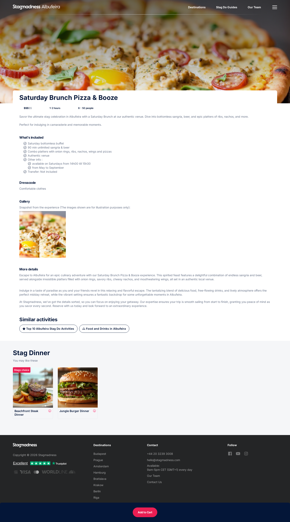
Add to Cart (145, 512)
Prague (98, 460)
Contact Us (154, 482)
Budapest (99, 453)
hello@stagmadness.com (163, 460)
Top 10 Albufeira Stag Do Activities (50, 328)
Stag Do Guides (226, 7)
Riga (96, 497)
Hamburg (99, 472)
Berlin (97, 491)
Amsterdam (101, 466)
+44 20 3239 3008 (160, 453)
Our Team (254, 7)
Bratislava (99, 478)
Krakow (98, 485)
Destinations (197, 7)
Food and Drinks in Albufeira (106, 328)
